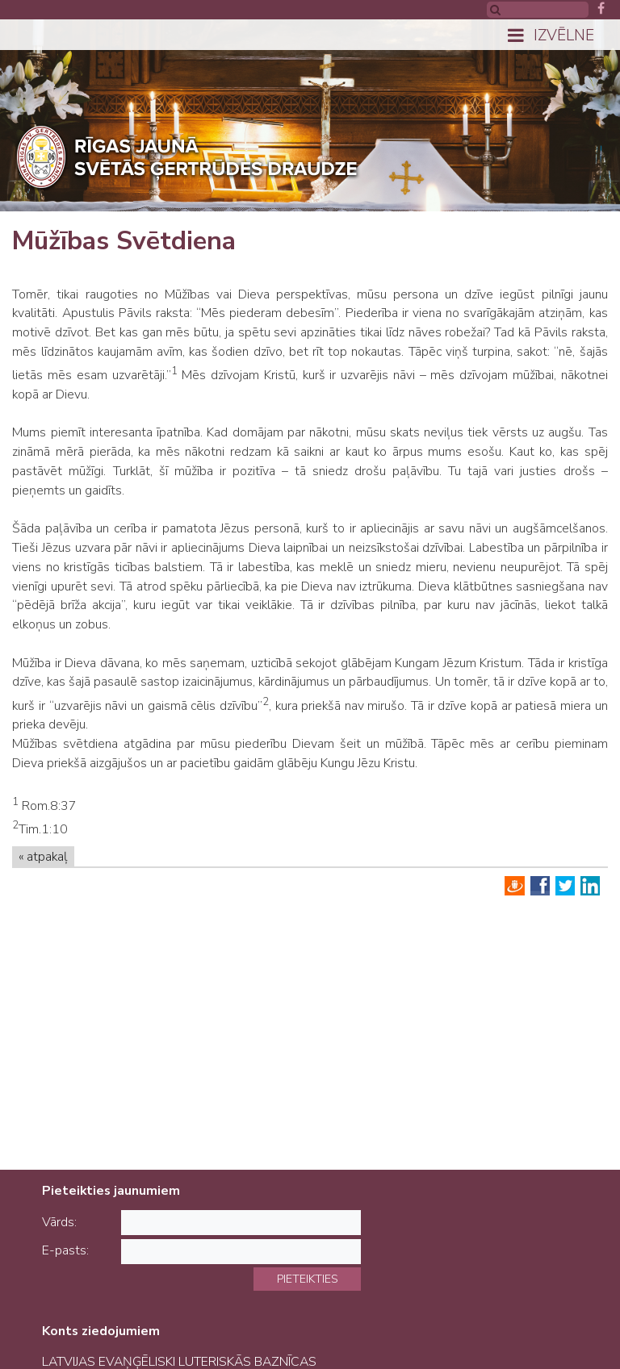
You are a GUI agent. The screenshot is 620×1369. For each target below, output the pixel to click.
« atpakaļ (43, 857)
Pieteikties (307, 1279)
